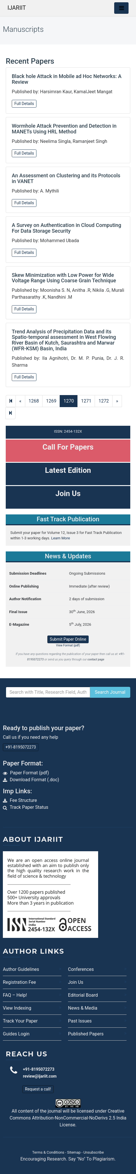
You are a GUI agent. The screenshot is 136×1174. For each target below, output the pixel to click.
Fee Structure (23, 800)
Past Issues (80, 1021)
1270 (68, 401)
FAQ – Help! (15, 995)
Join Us (75, 982)
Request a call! (38, 1089)
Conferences (81, 969)
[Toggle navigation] (121, 8)
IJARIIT (16, 7)
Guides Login (16, 1034)
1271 (86, 401)
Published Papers (86, 1034)
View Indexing (17, 1008)
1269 (51, 401)
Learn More (60, 538)
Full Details (24, 103)
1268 (34, 401)
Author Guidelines (21, 969)
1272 (103, 401)
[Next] (10, 413)
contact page (96, 659)
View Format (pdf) (68, 645)
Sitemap (74, 1152)
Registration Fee (19, 982)
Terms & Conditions (48, 1152)
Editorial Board (83, 995)
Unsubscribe (93, 1152)
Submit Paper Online (68, 639)
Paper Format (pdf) (29, 772)
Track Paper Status (29, 807)
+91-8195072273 (20, 747)
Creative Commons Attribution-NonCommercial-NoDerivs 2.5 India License (68, 1118)
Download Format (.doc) (34, 779)
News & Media (82, 1008)
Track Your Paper (20, 1021)
